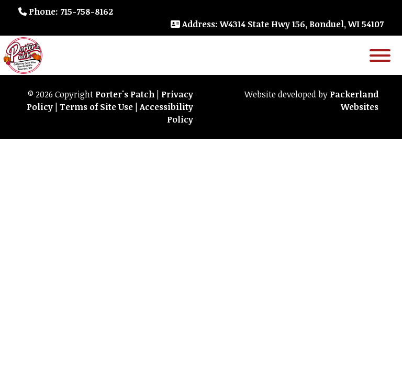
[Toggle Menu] (380, 55)
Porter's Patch (124, 94)
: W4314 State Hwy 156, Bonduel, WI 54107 (277, 24)
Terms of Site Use (96, 107)
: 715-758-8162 (65, 11)
